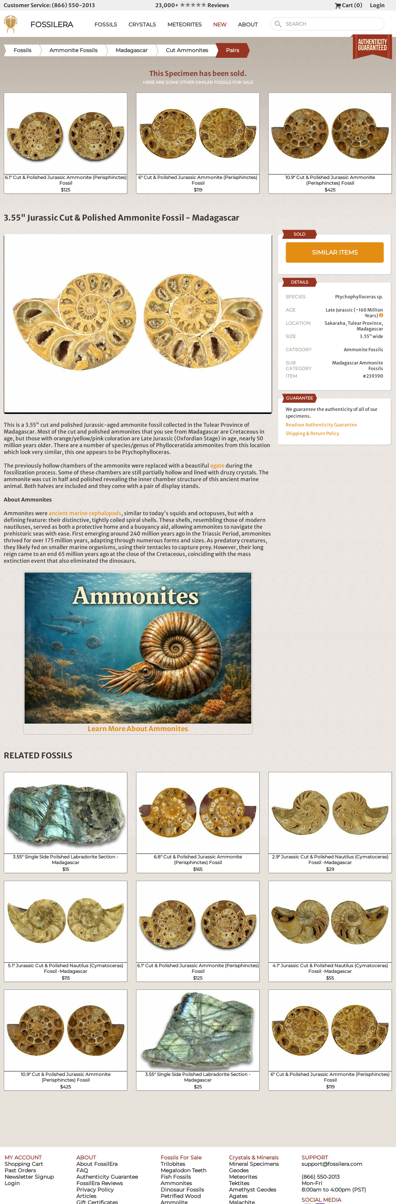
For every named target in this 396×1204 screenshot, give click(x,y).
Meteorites (243, 1176)
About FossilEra (97, 1164)
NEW (220, 24)
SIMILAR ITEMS (335, 252)
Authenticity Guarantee (107, 1176)
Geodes (239, 1170)
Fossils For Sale (181, 1157)
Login (377, 5)
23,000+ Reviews (192, 5)
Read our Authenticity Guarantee (321, 425)
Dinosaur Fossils (182, 1189)
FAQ (82, 1170)
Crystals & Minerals (253, 1157)
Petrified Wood (181, 1196)
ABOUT (248, 24)
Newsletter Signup (29, 1176)
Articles (86, 1196)
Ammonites (176, 1183)
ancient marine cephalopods (85, 513)
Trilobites (173, 1164)
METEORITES (184, 24)
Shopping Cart (24, 1164)
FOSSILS (105, 24)
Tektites (239, 1183)
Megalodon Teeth (183, 1170)
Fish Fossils (176, 1176)
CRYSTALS (142, 24)
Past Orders (20, 1170)
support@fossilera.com (332, 1164)
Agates (238, 1196)
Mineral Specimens (254, 1164)
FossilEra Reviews (99, 1183)
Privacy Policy (95, 1189)
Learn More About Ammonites (138, 728)
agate (217, 465)
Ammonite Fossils (363, 349)
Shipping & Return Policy (312, 433)
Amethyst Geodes (252, 1189)
